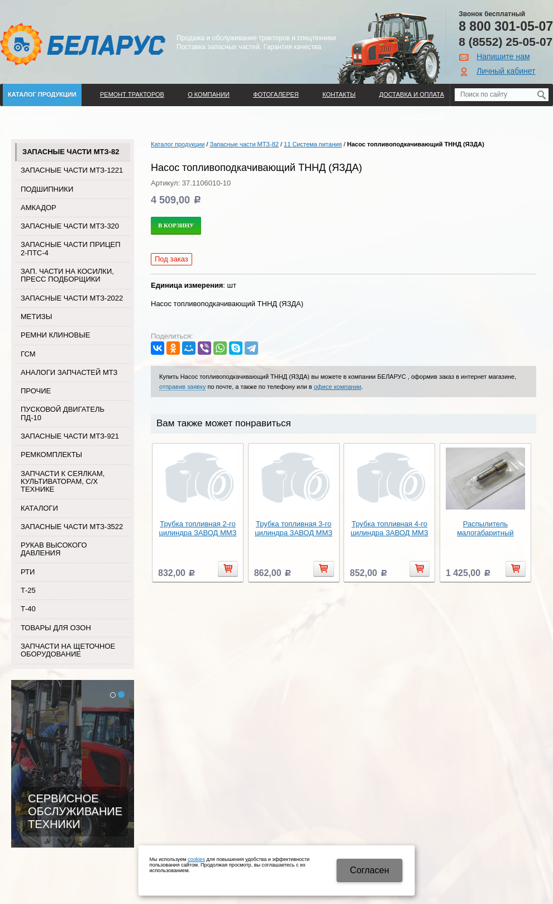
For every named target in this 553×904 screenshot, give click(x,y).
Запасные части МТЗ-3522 (72, 526)
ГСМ (28, 354)
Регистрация (421, 116)
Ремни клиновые (55, 335)
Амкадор (38, 207)
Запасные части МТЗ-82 (70, 152)
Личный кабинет (505, 70)
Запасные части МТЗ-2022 (72, 298)
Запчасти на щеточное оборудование (68, 650)
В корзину (176, 225)
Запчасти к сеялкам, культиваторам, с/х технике (62, 481)
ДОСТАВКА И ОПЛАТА (411, 94)
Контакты (338, 94)
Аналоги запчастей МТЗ (69, 372)
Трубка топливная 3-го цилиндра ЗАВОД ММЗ (293, 528)
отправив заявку (182, 386)
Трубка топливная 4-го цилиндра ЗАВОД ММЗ (389, 528)
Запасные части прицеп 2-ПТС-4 (71, 248)
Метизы (36, 316)
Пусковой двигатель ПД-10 (62, 413)
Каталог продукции (42, 94)
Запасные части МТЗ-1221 (72, 170)
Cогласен (369, 870)
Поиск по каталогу (40, 116)
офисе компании (337, 386)
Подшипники (47, 189)
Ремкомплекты (51, 454)
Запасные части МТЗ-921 (70, 436)
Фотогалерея (276, 94)
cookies (196, 859)
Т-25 (28, 590)
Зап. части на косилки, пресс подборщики (67, 275)
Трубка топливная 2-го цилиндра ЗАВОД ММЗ (198, 528)
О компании (209, 94)
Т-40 (28, 609)
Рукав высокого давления (54, 549)
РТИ (28, 572)
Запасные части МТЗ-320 (70, 226)
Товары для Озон (56, 628)
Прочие (36, 391)
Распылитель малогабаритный (485, 528)
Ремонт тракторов (132, 94)
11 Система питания (313, 144)
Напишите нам (503, 56)
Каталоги (39, 508)
